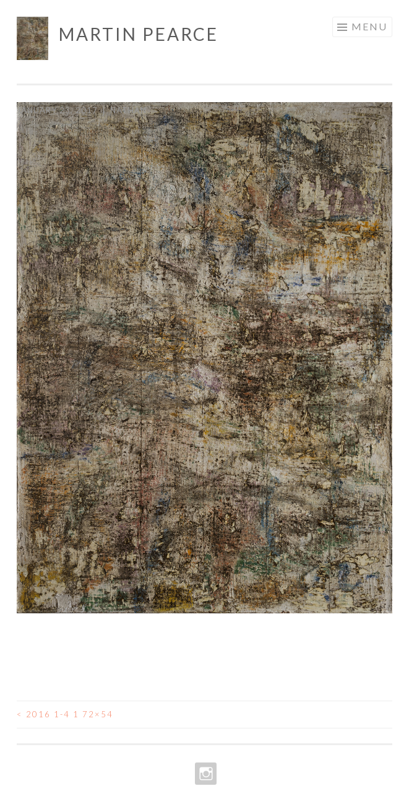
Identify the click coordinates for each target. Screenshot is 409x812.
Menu (369, 26)
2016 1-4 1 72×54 (65, 714)
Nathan (128, 110)
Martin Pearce (138, 34)
